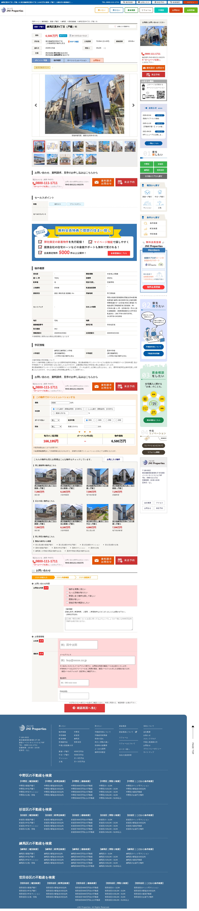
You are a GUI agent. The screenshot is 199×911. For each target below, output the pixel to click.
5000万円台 (79, 757)
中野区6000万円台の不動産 (82, 794)
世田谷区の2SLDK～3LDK (115, 896)
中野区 (146, 164)
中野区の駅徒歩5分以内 (53, 788)
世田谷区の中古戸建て (28, 893)
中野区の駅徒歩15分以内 (54, 794)
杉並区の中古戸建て (27, 825)
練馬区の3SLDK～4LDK (108, 865)
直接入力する (60, 413)
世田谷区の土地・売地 (28, 899)
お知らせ (147, 738)
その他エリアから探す (153, 176)
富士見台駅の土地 (111, 545)
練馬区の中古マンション (28, 862)
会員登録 (191, 10)
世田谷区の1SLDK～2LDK (115, 893)
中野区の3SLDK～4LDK (108, 797)
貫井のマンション (78, 548)
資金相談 (131, 10)
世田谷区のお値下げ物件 (143, 899)
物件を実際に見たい (71, 589)
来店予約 (159, 508)
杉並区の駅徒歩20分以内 (54, 831)
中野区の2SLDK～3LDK (108, 794)
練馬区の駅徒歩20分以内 (54, 865)
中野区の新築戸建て (27, 788)
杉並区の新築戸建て (27, 822)
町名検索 (153, 228)
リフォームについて (127, 746)
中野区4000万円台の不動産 (82, 788)
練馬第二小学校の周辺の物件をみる (48, 551)
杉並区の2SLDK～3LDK (108, 828)
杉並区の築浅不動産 (134, 828)
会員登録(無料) (40, 451)
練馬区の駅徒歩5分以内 (53, 856)
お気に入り (143, 2)
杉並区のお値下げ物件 (135, 831)
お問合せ (176, 10)
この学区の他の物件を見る (64, 356)
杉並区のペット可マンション (137, 822)
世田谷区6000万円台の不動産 (86, 896)
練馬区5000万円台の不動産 (82, 859)
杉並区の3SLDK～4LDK (108, 831)
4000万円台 (79, 754)
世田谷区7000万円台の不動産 (86, 899)
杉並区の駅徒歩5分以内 (53, 822)
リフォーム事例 (154, 452)
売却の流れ (99, 741)
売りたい (116, 10)
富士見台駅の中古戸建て (68, 545)
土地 (159, 208)
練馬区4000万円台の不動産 (82, 856)
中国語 (161, 10)
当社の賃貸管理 (125, 757)
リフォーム (146, 10)
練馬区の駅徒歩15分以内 (54, 862)
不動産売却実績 (154, 354)
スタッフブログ (149, 741)
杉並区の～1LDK (105, 822)
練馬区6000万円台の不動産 (82, 862)
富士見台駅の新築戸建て (44, 545)
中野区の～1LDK (105, 788)
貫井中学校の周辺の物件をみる (78, 551)
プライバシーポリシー (79, 705)
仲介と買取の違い (102, 744)
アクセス (159, 503)
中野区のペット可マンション (137, 788)
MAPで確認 (73, 41)
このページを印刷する (155, 84)
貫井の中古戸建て (60, 548)
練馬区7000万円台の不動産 (82, 865)
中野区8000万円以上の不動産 (82, 800)
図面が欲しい (68, 599)
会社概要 (147, 503)
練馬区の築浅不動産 (134, 862)
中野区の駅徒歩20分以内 (54, 797)
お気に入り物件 (113, 459)
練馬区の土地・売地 (27, 865)
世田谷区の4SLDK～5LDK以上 (117, 902)
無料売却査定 (100, 755)
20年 (118, 420)
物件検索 (62, 734)
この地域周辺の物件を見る (55, 43)
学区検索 (153, 234)
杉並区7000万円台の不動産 (82, 831)
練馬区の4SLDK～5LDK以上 (110, 868)
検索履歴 (175, 2)
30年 (99, 420)
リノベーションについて (153, 445)
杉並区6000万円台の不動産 (82, 828)
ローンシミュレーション (77, 60)
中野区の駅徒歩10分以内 (54, 791)
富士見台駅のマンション (91, 545)
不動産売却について (153, 347)
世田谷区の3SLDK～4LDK (115, 899)
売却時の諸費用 (101, 748)
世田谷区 (160, 170)
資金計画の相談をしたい (73, 603)
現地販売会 (63, 744)
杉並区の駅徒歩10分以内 (54, 825)
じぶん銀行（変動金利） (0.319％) (99, 409)
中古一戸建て (160, 197)
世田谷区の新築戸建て (28, 890)
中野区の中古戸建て (27, 791)
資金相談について (128, 734)
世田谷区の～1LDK (112, 890)
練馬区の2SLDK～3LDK (108, 862)
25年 (108, 420)
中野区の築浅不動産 (134, 794)
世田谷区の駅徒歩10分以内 (56, 893)
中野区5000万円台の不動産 (82, 791)
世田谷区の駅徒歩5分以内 (56, 890)
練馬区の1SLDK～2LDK (108, 859)
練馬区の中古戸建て (27, 859)
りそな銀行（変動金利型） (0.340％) (67, 409)
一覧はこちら (153, 143)
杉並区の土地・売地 (27, 831)
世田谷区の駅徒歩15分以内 (56, 896)
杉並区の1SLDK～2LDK (108, 825)
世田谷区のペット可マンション (146, 890)
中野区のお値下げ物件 (135, 797)
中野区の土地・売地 (27, 797)
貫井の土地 (95, 548)
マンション (147, 208)
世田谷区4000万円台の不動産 (86, 890)
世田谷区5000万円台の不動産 (86, 893)
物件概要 (57, 60)
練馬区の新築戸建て (27, 856)
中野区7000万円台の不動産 (82, 797)
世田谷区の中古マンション (29, 896)
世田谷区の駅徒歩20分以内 (56, 899)
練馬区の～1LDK (105, 856)
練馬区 (146, 170)
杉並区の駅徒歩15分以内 (54, 828)
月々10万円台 (79, 764)
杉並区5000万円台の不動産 (82, 825)
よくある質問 (100, 751)
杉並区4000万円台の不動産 (82, 822)
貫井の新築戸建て (41, 548)
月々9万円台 (79, 761)
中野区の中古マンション (28, 794)
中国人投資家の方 (66, 748)
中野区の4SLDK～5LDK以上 (110, 800)
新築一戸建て (147, 197)
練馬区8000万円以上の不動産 (82, 868)
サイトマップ (148, 755)
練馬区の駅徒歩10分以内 (54, 859)
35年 (89, 420)
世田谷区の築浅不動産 (143, 896)
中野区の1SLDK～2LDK (108, 791)
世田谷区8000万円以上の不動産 (87, 902)
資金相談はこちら (153, 420)
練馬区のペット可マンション (137, 856)
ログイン (190, 2)
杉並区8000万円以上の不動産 (82, 834)
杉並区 (160, 164)
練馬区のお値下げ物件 (135, 865)
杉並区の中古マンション (28, 828)
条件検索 (153, 223)
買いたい (101, 10)
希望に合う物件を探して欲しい (75, 596)
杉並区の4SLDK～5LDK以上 (110, 834)
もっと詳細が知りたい (72, 592)
